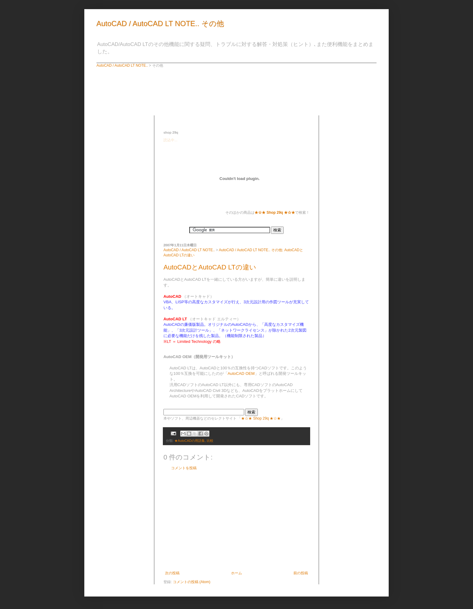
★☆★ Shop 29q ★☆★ (261, 418)
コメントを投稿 (184, 468)
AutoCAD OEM (241, 373)
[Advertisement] (234, 117)
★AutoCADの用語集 (189, 440)
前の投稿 (300, 573)
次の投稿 (172, 573)
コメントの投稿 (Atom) (191, 582)
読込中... (170, 140)
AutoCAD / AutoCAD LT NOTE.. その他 (160, 23)
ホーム (236, 573)
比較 (210, 440)
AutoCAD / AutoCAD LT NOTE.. (122, 65)
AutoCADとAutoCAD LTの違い (209, 267)
